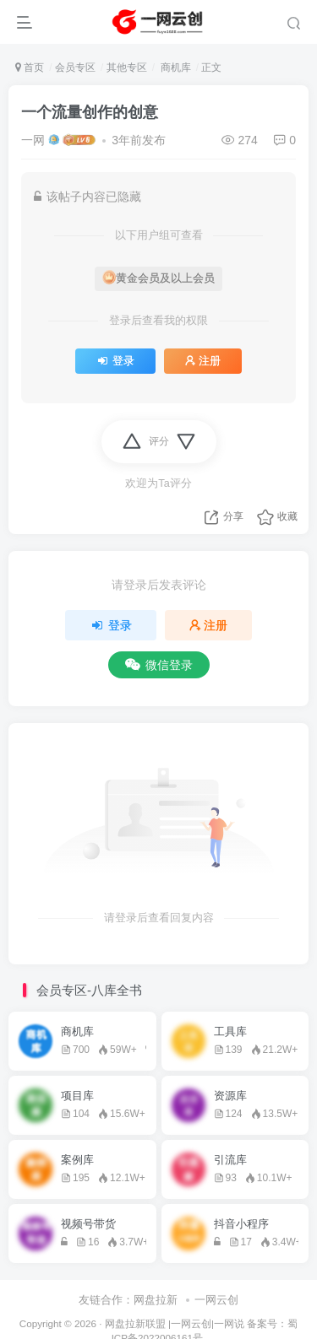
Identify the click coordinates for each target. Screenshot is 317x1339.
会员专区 (75, 67)
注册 (203, 361)
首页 (29, 67)
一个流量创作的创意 (89, 112)
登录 (115, 361)
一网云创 (216, 1299)
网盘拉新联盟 (135, 1323)
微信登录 (159, 665)
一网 (33, 140)
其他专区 (127, 67)
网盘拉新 (156, 1299)
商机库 (173, 67)
